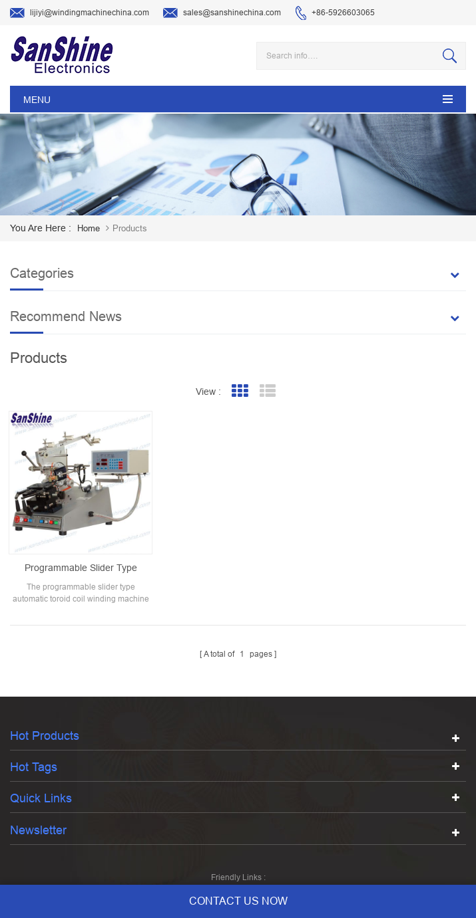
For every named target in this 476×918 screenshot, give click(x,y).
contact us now (238, 901)
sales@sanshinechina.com (222, 13)
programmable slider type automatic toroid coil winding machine (81, 568)
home (88, 228)
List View (267, 391)
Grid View (239, 391)
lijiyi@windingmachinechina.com (79, 13)
